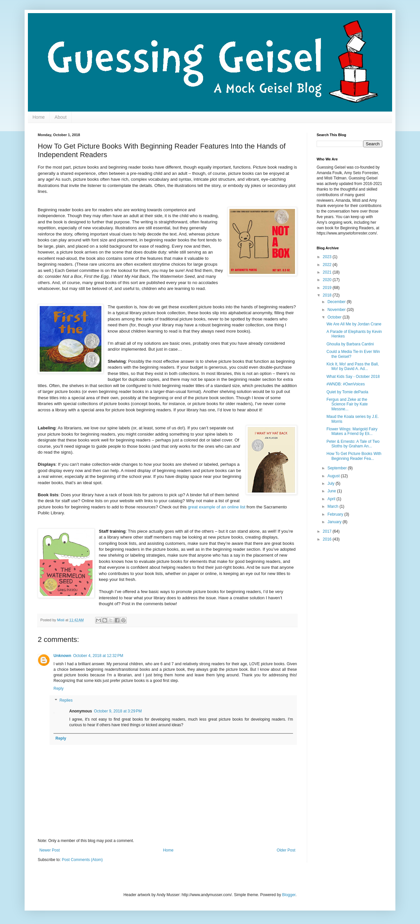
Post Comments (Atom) (82, 859)
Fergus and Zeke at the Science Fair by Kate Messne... (347, 404)
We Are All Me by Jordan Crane (353, 324)
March (333, 506)
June (332, 491)
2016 (328, 539)
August (334, 476)
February (335, 514)
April (331, 499)
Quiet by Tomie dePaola (347, 392)
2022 (328, 264)
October (335, 317)
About (60, 117)
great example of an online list (216, 506)
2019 (328, 287)
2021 (328, 272)
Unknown (62, 655)
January (335, 522)
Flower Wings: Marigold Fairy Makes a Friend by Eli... (351, 431)
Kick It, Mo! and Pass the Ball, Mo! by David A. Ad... (352, 366)
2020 (328, 279)
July (331, 483)
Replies (66, 700)
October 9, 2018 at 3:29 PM (118, 711)
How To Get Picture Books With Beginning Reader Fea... (353, 456)
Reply (58, 688)
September (337, 468)
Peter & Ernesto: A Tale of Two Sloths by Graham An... (353, 443)
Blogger (289, 895)
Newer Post (49, 850)
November (337, 309)
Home (38, 117)
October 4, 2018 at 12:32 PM (98, 655)
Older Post (286, 850)
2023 (328, 257)
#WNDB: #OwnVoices (345, 384)
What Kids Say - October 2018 (353, 376)
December (337, 301)
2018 (328, 295)
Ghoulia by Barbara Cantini (350, 344)
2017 (328, 531)
